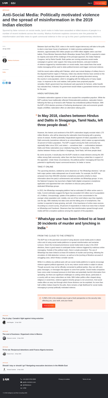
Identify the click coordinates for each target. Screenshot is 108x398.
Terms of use (87, 379)
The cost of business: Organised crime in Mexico (22, 334)
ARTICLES (5, 315)
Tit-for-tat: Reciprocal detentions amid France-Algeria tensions (28, 350)
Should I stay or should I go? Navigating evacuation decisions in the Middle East (35, 365)
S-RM (23, 388)
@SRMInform (25, 385)
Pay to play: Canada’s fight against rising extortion (23, 318)
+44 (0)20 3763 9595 (28, 379)
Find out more (100, 3)
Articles (6, 10)
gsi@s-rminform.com (28, 382)
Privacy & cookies (64, 379)
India (4, 72)
